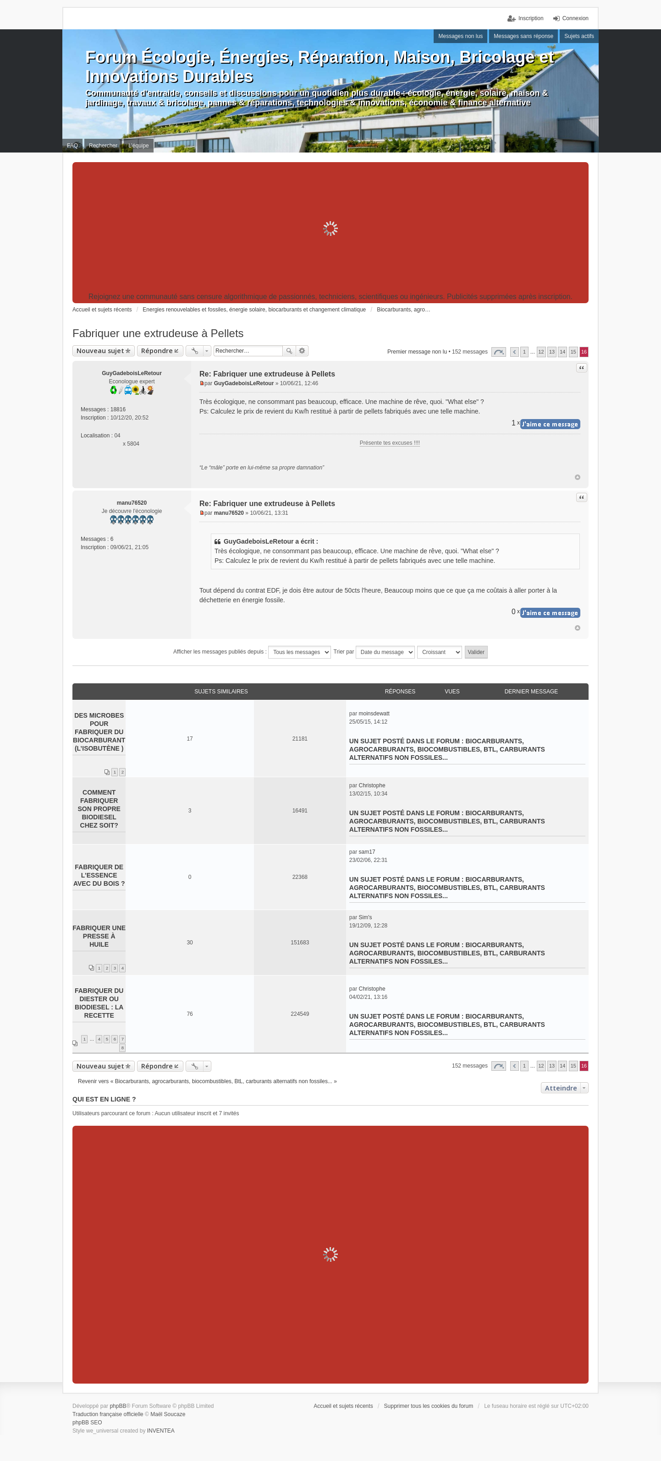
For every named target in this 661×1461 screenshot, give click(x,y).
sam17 (367, 852)
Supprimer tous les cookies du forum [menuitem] (429, 1406)
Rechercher (289, 350)
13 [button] (552, 351)
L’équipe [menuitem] (138, 145)
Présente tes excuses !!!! (390, 443)
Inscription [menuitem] (531, 18)
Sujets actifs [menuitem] (579, 36)
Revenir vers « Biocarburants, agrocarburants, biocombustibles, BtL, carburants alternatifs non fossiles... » (207, 1081)
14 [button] (562, 351)
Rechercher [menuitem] (103, 145)
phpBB (118, 1406)
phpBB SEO (87, 1422)
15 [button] (573, 351)
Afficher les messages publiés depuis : (252, 652)
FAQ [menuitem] (72, 145)
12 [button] (541, 351)
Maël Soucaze (167, 1414)
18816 (118, 409)
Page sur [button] (498, 352)
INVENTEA (161, 1431)
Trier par (374, 652)
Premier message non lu (417, 352)
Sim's (365, 917)
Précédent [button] (514, 352)
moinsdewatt (374, 713)
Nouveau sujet (100, 350)
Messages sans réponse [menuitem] (523, 36)
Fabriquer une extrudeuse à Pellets (158, 333)
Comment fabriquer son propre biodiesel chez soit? (99, 809)
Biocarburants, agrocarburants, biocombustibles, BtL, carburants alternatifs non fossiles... (447, 749)
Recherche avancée (302, 350)
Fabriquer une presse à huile (99, 936)
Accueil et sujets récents (343, 1406)
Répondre (157, 350)
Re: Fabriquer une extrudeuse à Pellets (267, 374)
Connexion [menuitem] (575, 18)
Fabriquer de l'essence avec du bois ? (99, 875)
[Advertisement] (330, 228)
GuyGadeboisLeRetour (132, 373)
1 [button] (524, 351)
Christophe (372, 785)
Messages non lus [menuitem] (460, 36)
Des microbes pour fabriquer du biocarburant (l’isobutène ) (99, 732)
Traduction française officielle (107, 1414)
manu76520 (132, 503)
